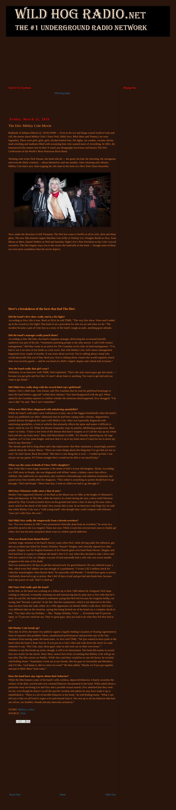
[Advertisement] (88, 49)
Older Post (110, 794)
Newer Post (14, 794)
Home (63, 794)
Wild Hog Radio (62, 93)
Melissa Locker (26, 709)
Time (23, 713)
